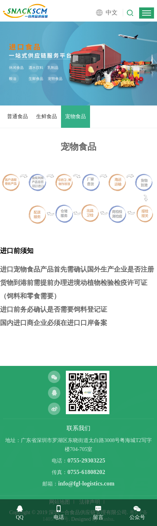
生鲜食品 (46, 116)
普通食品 (17, 116)
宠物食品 (75, 116)
